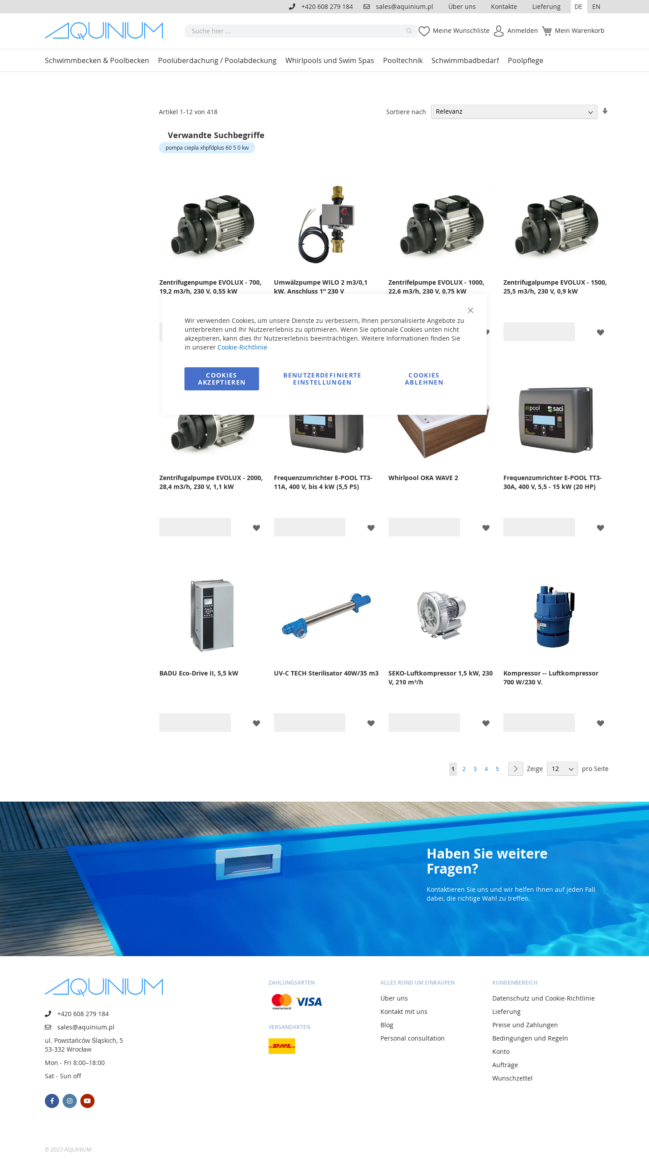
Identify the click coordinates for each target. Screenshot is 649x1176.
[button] (579, 6)
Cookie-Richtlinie (242, 347)
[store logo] (107, 31)
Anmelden (522, 30)
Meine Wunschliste (461, 30)
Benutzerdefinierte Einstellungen (322, 378)
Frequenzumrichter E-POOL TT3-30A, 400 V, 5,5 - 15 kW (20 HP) (552, 482)
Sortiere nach (406, 111)
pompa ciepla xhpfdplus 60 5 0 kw (207, 147)
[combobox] (301, 31)
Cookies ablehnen (424, 378)
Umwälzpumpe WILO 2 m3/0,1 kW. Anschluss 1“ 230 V (321, 286)
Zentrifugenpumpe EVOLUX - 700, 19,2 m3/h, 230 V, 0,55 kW (210, 286)
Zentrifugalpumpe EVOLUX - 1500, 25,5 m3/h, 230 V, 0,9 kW (555, 286)
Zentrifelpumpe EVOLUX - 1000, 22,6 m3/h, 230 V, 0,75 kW (436, 286)
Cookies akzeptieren (222, 378)
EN (596, 6)
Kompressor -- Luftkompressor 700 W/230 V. (550, 677)
